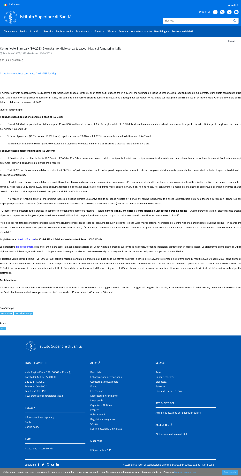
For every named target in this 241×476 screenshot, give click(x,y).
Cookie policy (32, 427)
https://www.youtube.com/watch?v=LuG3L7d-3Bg (28, 73)
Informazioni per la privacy (39, 417)
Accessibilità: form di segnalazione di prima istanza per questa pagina (161, 465)
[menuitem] (10, 31)
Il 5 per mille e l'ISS (100, 450)
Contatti (29, 422)
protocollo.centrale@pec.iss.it (47, 396)
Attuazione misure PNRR (39, 448)
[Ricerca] (197, 21)
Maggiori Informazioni (185, 472)
